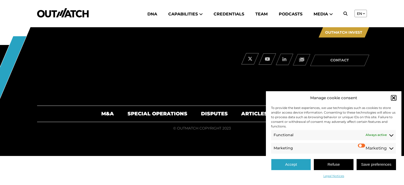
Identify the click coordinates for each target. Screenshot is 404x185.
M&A (107, 113)
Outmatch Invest (343, 32)
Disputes (214, 113)
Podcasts (290, 14)
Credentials (229, 14)
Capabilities (185, 14)
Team (261, 14)
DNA (152, 14)
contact (339, 62)
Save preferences (376, 164)
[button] (393, 97)
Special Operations (157, 113)
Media (323, 14)
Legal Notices (333, 176)
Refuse (333, 164)
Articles (254, 113)
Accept (291, 164)
